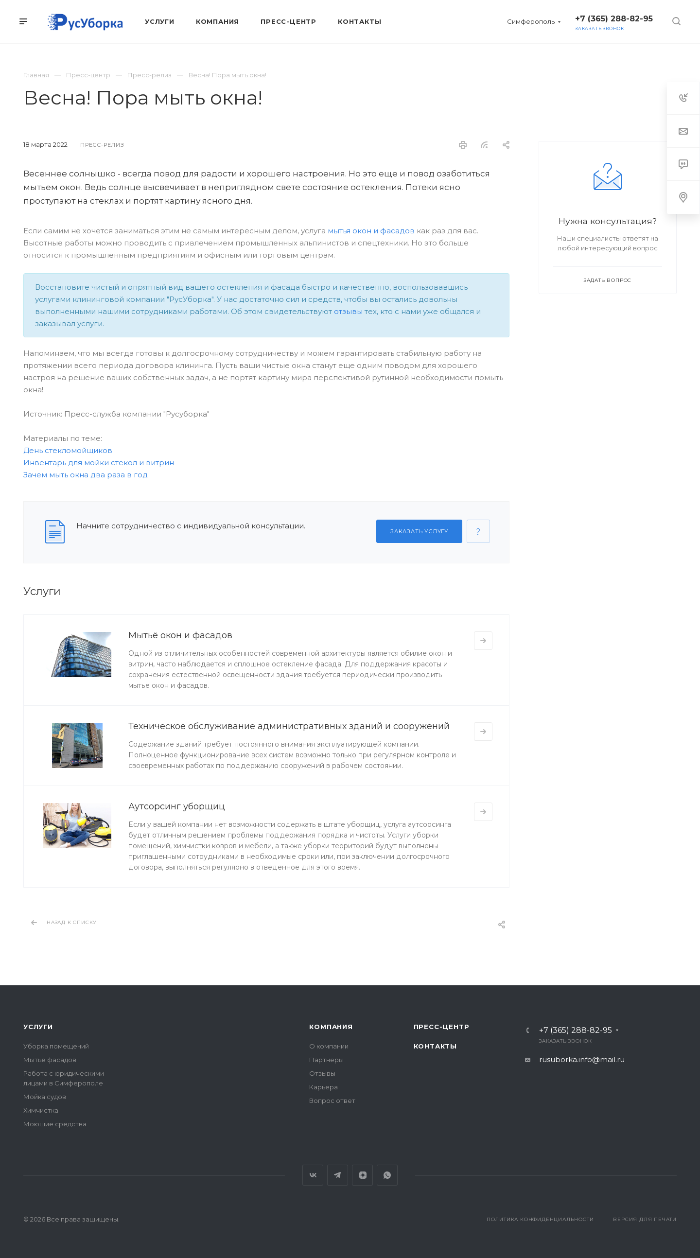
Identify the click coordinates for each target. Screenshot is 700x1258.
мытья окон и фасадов (371, 230)
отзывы (348, 311)
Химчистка (40, 1110)
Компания (330, 1027)
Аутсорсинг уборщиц (176, 806)
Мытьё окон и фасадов (180, 635)
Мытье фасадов (49, 1060)
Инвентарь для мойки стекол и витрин (98, 462)
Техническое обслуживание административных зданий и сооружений (289, 726)
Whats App (387, 1175)
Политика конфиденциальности (540, 1219)
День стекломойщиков (67, 450)
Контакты (435, 1046)
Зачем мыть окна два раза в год (85, 474)
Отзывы (322, 1073)
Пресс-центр (442, 1027)
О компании (329, 1046)
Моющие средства (55, 1124)
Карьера (323, 1087)
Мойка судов (44, 1097)
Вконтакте (312, 1175)
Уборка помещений (56, 1046)
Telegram (337, 1175)
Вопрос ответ (332, 1100)
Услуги (38, 1027)
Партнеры (326, 1060)
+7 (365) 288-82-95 (614, 18)
